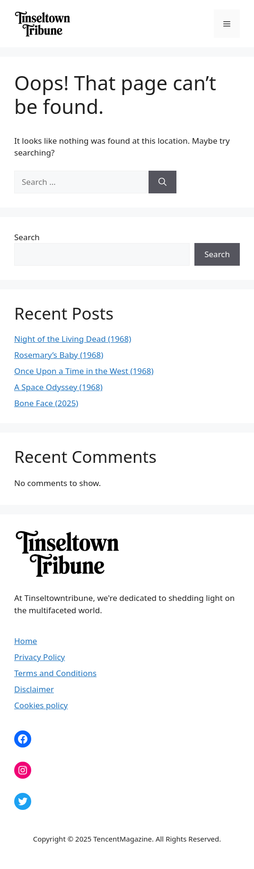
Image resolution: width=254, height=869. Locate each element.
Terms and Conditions (55, 673)
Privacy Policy (39, 657)
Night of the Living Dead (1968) (72, 338)
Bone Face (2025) (46, 403)
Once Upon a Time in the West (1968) (84, 370)
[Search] (162, 182)
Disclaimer (34, 689)
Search (27, 237)
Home (25, 640)
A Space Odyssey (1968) (58, 387)
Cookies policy (41, 705)
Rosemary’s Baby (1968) (58, 354)
